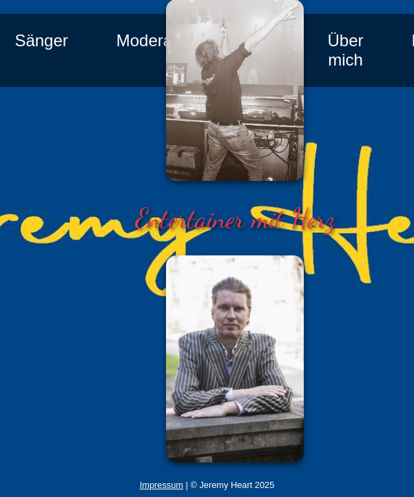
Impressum (161, 485)
